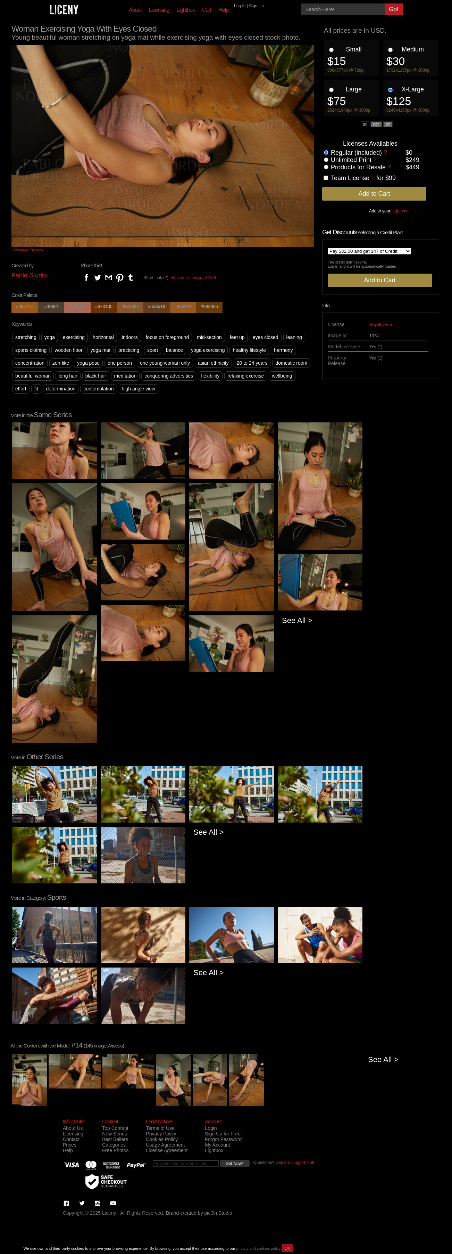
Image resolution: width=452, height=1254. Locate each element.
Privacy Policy (161, 1133)
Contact (71, 1139)
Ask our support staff (295, 1162)
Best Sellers (115, 1139)
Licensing (159, 10)
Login (211, 1128)
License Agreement (166, 1150)
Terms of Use (160, 1128)
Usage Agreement (165, 1145)
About (135, 10)
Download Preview (27, 250)
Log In (239, 5)
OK (287, 1248)
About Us (73, 1128)
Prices (69, 1145)
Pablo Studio (29, 275)
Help (223, 10)
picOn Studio (218, 1213)
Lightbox (185, 10)
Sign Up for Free (223, 1133)
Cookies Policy (162, 1139)
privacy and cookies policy (258, 1248)
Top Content (115, 1128)
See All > (297, 620)
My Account (217, 1145)
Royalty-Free (381, 324)
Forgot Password (223, 1139)
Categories (114, 1145)
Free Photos (115, 1150)
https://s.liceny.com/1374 (193, 277)
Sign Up (256, 5)
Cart (206, 10)
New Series (114, 1133)
